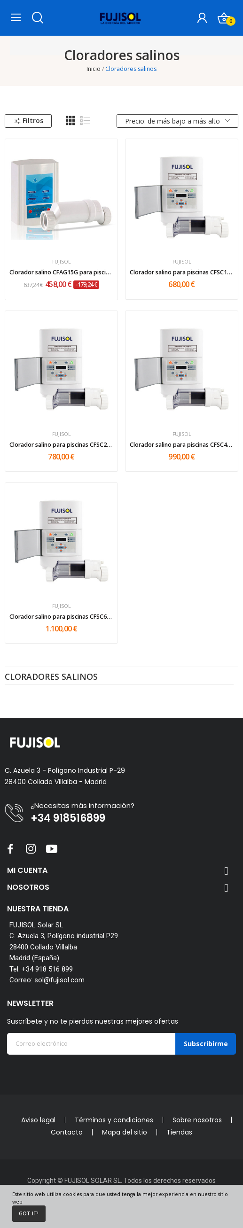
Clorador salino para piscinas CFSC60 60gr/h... (61, 617)
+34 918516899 (68, 818)
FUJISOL (61, 261)
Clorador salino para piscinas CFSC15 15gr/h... (182, 272)
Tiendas (179, 1132)
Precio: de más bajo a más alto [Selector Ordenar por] (177, 121)
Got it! (29, 1213)
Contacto (67, 1132)
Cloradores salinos (51, 677)
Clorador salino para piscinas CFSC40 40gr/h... (182, 445)
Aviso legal (38, 1120)
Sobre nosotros (197, 1120)
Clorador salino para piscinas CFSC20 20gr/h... (61, 445)
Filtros (28, 120)
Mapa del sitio (124, 1132)
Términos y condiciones (114, 1120)
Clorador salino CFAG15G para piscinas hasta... (61, 272)
